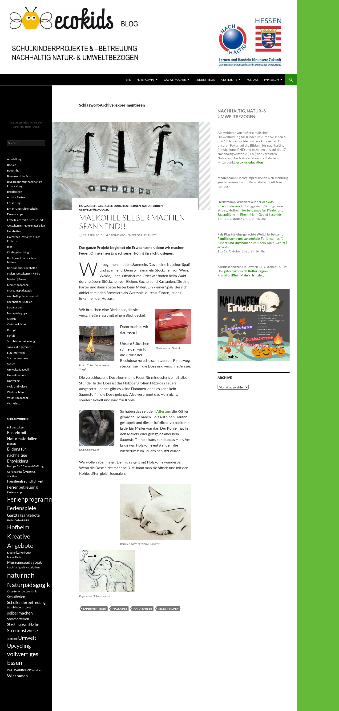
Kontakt (252, 79)
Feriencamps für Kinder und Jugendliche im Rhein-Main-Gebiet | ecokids (250, 212)
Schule (11, 335)
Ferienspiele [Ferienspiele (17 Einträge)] (21, 508)
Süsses (11, 364)
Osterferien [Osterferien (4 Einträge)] (14, 591)
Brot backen (14, 191)
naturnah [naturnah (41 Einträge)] (21, 575)
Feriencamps (15, 214)
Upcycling (13, 381)
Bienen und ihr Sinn (19, 176)
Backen (11, 165)
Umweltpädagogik (94, 209)
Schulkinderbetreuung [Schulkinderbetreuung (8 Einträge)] (26, 602)
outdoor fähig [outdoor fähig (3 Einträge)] (29, 591)
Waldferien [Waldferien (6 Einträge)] (22, 670)
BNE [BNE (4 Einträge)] (19, 466)
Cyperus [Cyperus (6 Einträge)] (29, 471)
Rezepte (12, 330)
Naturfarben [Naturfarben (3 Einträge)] (32, 567)
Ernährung (13, 203)
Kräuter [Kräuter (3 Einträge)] (11, 552)
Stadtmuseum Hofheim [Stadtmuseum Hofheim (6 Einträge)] (24, 624)
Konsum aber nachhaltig (22, 268)
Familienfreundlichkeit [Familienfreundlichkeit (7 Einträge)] (25, 481)
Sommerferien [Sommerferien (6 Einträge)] (18, 619)
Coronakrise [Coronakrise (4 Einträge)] (14, 471)
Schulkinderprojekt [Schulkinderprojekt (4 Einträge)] (19, 607)
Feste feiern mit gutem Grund (25, 220)
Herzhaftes (14, 231)
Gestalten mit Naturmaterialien (26, 225)
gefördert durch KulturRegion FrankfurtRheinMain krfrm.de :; (243, 273)
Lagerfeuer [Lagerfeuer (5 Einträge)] (24, 552)
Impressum (271, 79)
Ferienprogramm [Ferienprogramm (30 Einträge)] (30, 499)
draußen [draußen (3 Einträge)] (12, 476)
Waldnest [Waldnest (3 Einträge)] (37, 670)
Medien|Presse (205, 79)
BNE (128, 79)
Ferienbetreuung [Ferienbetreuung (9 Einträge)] (22, 487)
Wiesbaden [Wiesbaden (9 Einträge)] (17, 675)
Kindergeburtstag (18, 252)
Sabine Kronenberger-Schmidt (132, 235)
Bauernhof (13, 170)
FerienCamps (145, 79)
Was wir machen (175, 79)
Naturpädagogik (17, 313)
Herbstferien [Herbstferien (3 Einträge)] (14, 520)
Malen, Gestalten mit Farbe (23, 273)
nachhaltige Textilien (19, 302)
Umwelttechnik (16, 375)
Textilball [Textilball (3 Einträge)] (12, 638)
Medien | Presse (16, 279)
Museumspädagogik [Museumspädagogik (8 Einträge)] (24, 562)
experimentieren (94, 608)
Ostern (11, 318)
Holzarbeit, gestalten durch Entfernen (110, 206)
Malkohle (120, 608)
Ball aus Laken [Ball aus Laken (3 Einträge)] (15, 427)
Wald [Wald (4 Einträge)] (10, 670)
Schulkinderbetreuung (21, 341)
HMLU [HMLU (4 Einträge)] (26, 520)
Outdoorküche (16, 324)
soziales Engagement (19, 347)
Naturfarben (152, 206)
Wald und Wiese (17, 386)
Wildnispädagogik (18, 397)
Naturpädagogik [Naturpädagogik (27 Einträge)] (28, 584)
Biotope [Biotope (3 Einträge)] (11, 466)
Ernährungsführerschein (22, 208)
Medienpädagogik (18, 285)
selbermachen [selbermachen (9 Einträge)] (20, 612)
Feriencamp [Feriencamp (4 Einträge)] (14, 492)
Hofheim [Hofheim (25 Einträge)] (18, 527)
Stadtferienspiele (17, 358)
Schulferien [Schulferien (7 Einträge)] (16, 596)
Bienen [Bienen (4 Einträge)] (11, 443)
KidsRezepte (229, 79)
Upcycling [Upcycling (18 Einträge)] (19, 645)
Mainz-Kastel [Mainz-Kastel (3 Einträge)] (14, 557)
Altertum (163, 411)
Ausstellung (14, 159)
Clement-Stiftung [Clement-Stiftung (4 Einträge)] (33, 466)
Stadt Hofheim (16, 352)
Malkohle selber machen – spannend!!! (135, 222)
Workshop (13, 403)
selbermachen (168, 608)
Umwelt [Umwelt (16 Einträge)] (27, 638)
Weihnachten (15, 392)
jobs (9, 246)
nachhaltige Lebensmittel (22, 296)
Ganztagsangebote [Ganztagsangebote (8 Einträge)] (23, 515)
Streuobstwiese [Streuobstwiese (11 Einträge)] (22, 630)
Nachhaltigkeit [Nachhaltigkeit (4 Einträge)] (16, 567)
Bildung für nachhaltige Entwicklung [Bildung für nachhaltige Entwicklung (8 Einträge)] (17, 455)
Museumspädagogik (19, 290)
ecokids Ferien (16, 197)
